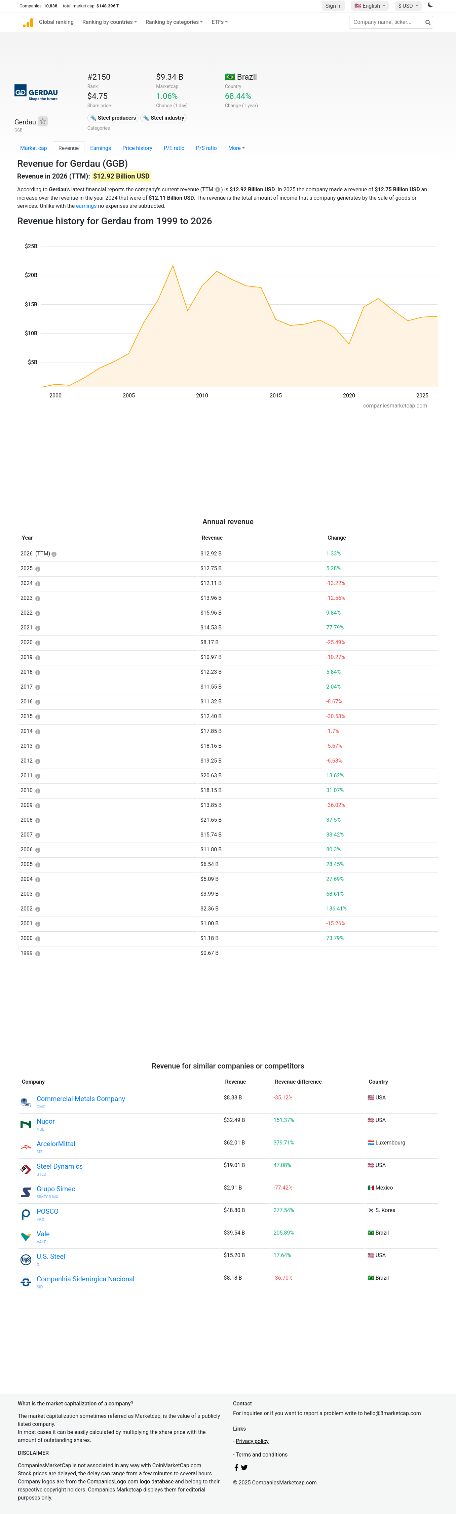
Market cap (33, 148)
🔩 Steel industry (163, 118)
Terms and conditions (262, 1454)
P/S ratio (206, 148)
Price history (137, 148)
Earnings (100, 148)
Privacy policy (252, 1441)
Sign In (334, 6)
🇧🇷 (241, 77)
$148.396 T (108, 5)
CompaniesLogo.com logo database (130, 1481)
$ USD (406, 6)
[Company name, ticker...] (391, 22)
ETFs (218, 22)
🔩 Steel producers (113, 118)
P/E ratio (174, 148)
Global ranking (56, 22)
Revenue (69, 148)
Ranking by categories (172, 22)
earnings (86, 206)
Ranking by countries (107, 22)
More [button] (234, 148)
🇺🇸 (367, 6)
